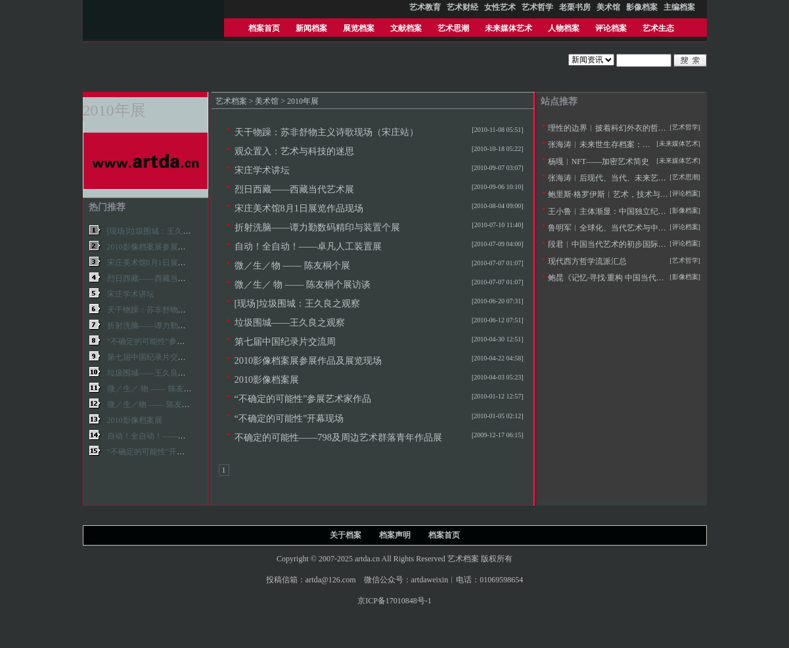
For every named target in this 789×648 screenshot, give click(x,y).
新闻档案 (311, 28)
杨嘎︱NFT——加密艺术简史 (599, 161)
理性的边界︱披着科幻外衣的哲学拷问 (615, 128)
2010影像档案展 (267, 379)
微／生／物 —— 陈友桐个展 (292, 265)
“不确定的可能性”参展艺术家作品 (303, 398)
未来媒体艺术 (508, 28)
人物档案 (563, 28)
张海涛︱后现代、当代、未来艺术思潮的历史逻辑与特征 (646, 178)
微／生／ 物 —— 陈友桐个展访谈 (303, 284)
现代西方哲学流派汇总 (587, 261)
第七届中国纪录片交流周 (285, 341)
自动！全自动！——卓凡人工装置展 (308, 246)
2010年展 (303, 101)
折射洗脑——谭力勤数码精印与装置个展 (318, 227)
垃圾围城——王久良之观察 (290, 322)
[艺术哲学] (684, 127)
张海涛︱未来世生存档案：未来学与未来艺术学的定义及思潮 (654, 144)
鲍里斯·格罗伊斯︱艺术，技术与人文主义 (620, 194)
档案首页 (264, 28)
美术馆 (267, 101)
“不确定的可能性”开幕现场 (289, 418)
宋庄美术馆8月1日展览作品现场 (299, 208)
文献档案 (406, 28)
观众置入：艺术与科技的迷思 (294, 151)
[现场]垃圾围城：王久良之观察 (298, 303)
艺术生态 (658, 28)
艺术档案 (231, 101)
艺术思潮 (453, 28)
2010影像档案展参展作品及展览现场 (308, 360)
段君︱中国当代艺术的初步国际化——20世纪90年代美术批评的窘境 (666, 244)
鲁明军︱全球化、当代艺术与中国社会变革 (623, 227)
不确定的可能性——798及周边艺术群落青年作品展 (338, 437)
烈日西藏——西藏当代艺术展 (295, 189)
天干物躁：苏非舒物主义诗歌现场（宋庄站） (326, 132)
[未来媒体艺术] (678, 160)
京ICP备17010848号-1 (394, 600)
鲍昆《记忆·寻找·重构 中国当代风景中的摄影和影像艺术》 (649, 277)
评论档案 (611, 28)
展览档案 (358, 28)
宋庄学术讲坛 (262, 170)
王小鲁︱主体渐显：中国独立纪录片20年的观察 (630, 211)
